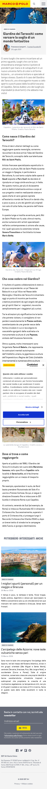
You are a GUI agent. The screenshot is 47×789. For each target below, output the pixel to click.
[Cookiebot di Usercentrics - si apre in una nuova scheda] (28, 365)
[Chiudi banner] (43, 365)
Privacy (17, 784)
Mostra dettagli (32, 407)
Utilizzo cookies (27, 784)
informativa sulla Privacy (13, 735)
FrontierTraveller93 (34, 47)
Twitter (21, 750)
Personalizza (23, 422)
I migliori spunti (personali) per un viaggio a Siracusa (21, 585)
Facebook (17, 750)
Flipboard (25, 750)
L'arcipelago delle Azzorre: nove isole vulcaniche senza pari (23, 651)
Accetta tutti (23, 415)
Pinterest (29, 750)
